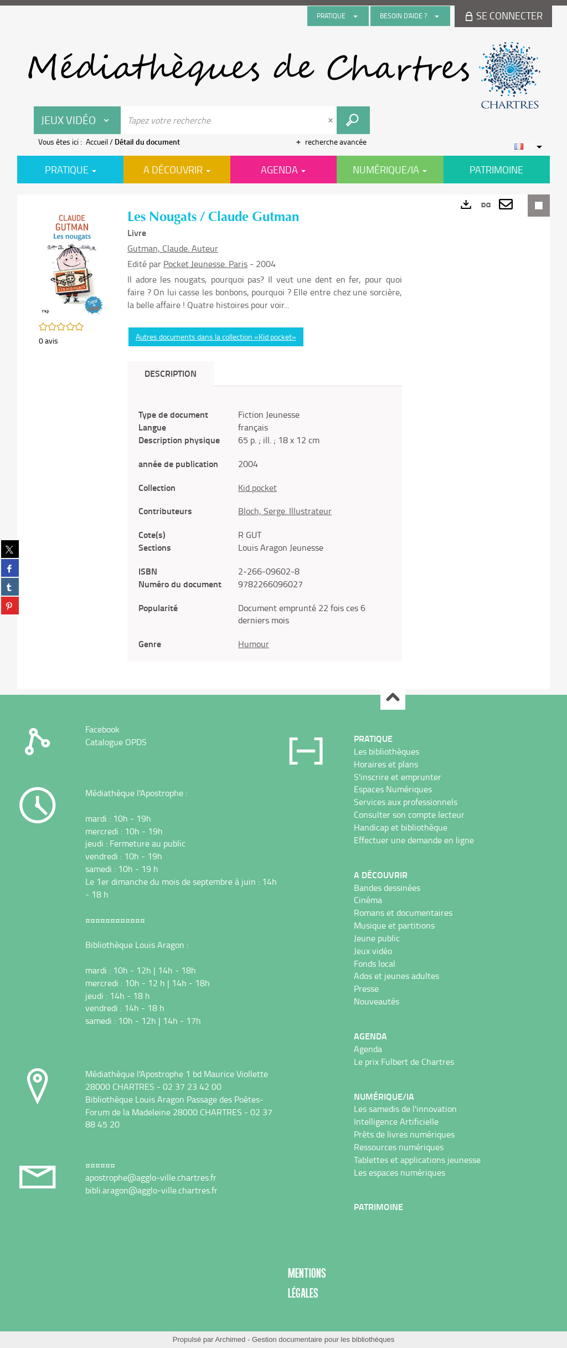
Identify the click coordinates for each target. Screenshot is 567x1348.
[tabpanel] (264, 529)
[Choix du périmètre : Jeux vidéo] (77, 120)
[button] (72, 262)
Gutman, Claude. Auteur (172, 248)
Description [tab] (171, 373)
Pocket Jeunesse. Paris (205, 264)
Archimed (230, 1339)
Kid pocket (257, 487)
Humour (253, 644)
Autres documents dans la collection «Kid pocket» (216, 336)
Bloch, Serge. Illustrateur (285, 511)
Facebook (102, 729)
